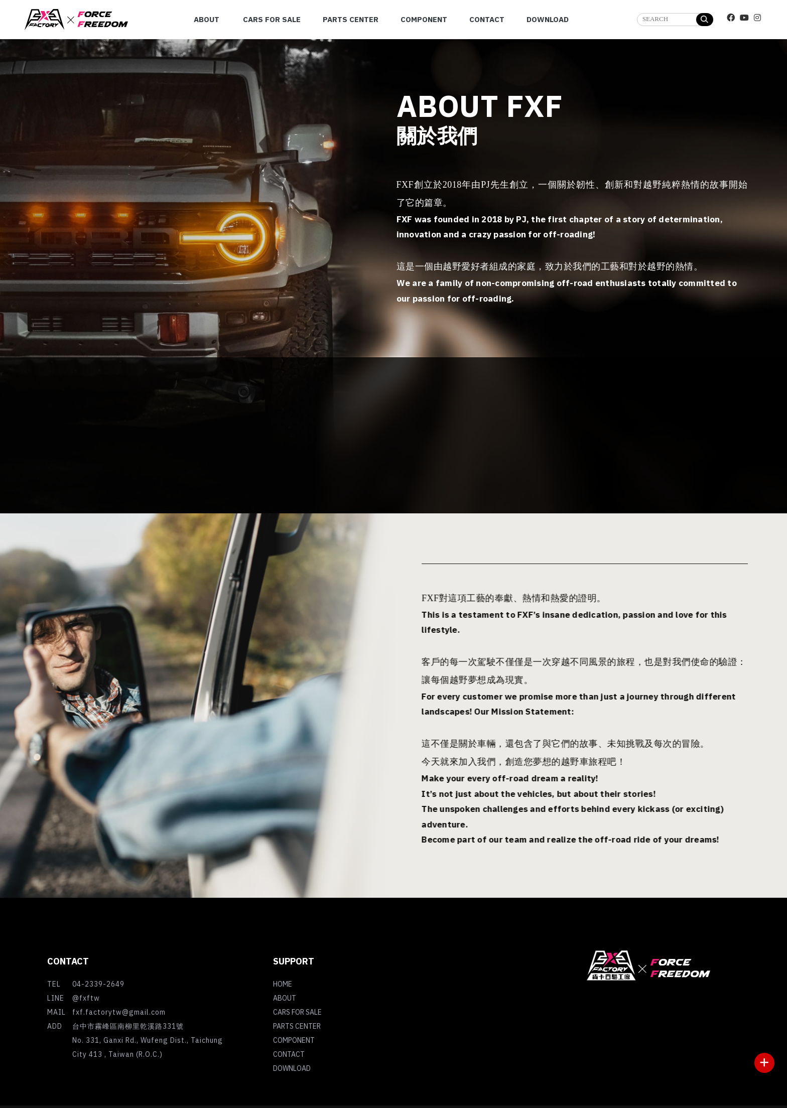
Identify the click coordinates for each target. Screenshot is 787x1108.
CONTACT (289, 1055)
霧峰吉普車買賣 (675, 1028)
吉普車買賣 (573, 1028)
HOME (282, 985)
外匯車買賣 (722, 1028)
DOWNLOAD (292, 1069)
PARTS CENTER (297, 1027)
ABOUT (284, 999)
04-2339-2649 (98, 985)
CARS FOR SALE (297, 1013)
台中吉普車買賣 (620, 1028)
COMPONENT (294, 1041)
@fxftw (86, 999)
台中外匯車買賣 (649, 1037)
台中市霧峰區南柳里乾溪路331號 (128, 1027)
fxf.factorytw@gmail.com (119, 1013)
